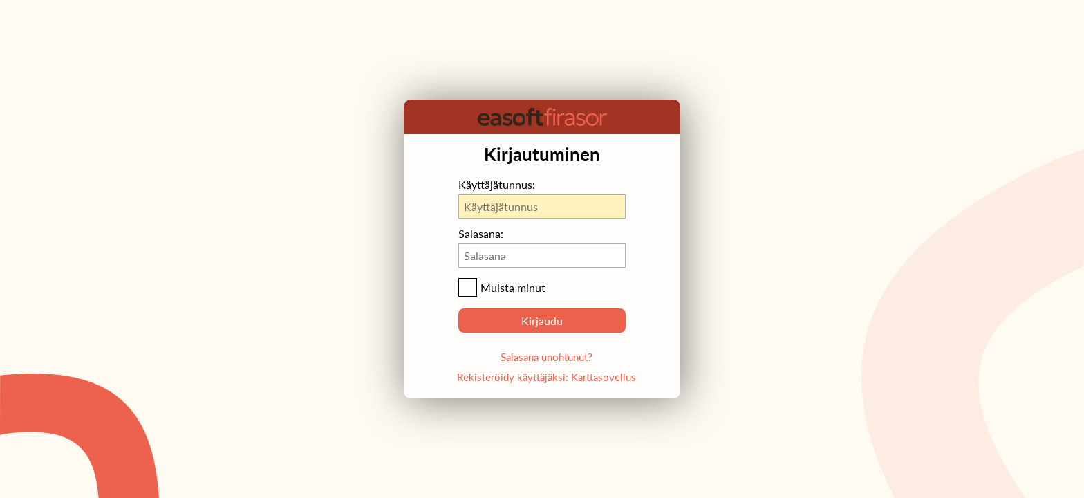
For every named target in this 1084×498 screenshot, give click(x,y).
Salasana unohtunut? (546, 357)
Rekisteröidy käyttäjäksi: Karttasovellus (546, 377)
